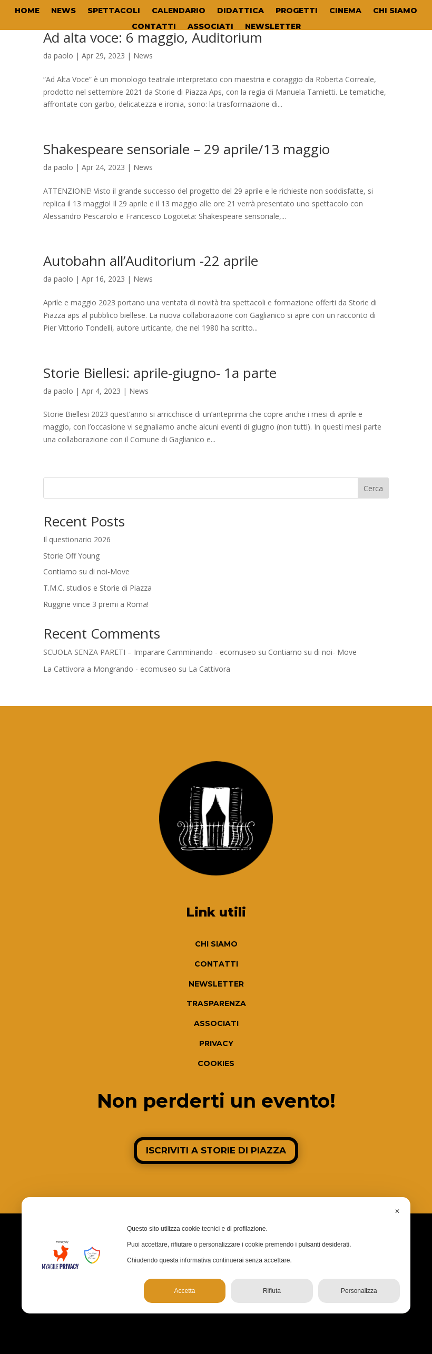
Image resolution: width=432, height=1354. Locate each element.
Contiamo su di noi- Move (312, 652)
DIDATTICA (240, 11)
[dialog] (216, 1255)
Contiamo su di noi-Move (86, 571)
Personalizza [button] (359, 1291)
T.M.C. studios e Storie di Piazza (97, 588)
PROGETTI (297, 11)
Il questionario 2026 (77, 539)
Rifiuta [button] (272, 1291)
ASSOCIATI (210, 27)
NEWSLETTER (273, 27)
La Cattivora (209, 669)
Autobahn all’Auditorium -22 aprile (150, 260)
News (143, 56)
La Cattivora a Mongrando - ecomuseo (109, 669)
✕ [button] (397, 1211)
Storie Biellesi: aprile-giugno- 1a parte (160, 372)
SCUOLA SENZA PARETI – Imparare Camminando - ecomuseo (149, 652)
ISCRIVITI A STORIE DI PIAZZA (216, 1150)
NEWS (63, 11)
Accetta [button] (184, 1291)
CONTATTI (154, 27)
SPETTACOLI (113, 11)
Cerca (373, 488)
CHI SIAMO (395, 11)
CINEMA (345, 11)
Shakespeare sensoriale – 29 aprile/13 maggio (186, 149)
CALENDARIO (178, 11)
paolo (63, 56)
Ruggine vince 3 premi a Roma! (96, 604)
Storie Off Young (71, 556)
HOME (27, 11)
